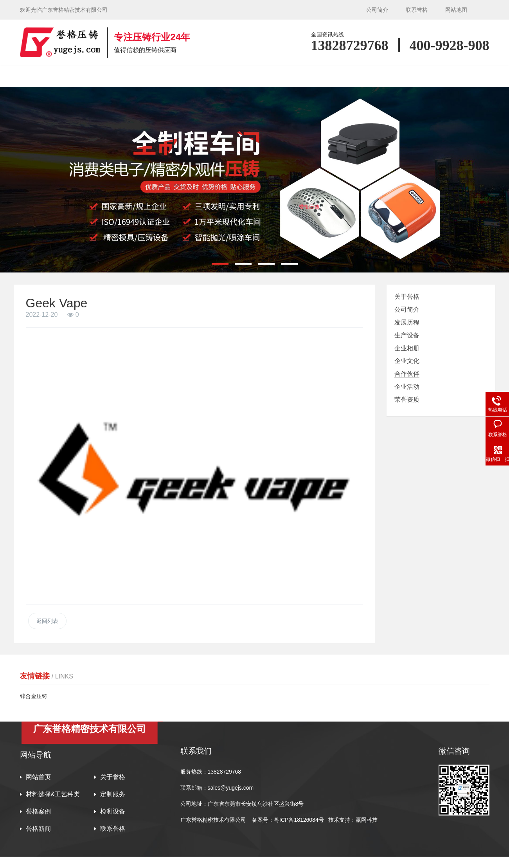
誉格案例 (287, 76)
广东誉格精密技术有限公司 (213, 820)
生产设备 (406, 335)
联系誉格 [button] (444, 76)
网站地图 (456, 10)
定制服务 (112, 794)
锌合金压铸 (33, 696)
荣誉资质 (406, 399)
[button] (220, 264)
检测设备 (339, 76)
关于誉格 (406, 296)
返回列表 (47, 621)
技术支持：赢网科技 (353, 820)
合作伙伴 (406, 373)
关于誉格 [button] (104, 76)
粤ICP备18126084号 (300, 820)
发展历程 (406, 322)
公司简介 (377, 10)
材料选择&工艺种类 (53, 794)
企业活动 (406, 386)
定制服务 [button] (234, 76)
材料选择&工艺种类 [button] (169, 76)
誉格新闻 (38, 828)
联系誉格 (417, 10)
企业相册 (406, 348)
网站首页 (52, 76)
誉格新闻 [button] (392, 76)
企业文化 (406, 360)
